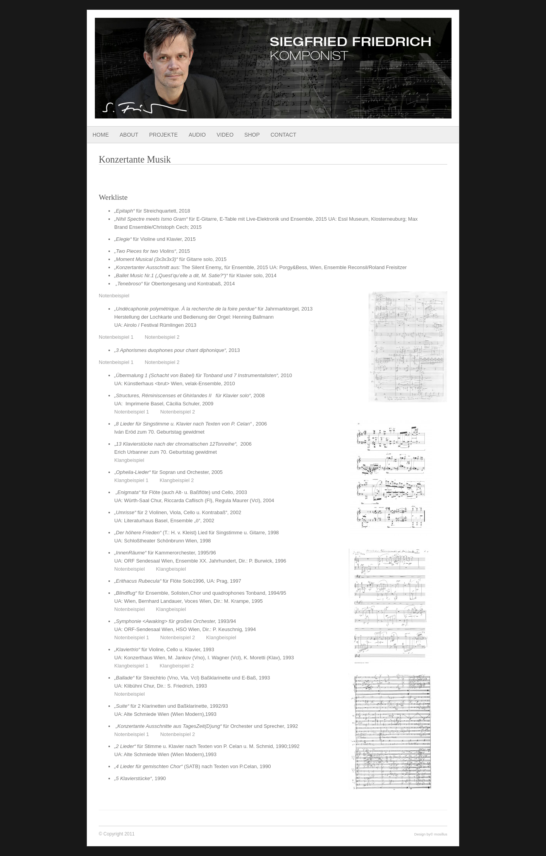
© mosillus (439, 834)
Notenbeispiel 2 (162, 337)
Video (225, 135)
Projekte (163, 135)
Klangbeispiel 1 (131, 480)
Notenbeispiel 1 (116, 337)
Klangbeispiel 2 (177, 480)
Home (101, 135)
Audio (197, 135)
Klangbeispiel (130, 460)
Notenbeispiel (114, 295)
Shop (252, 135)
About (129, 135)
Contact (284, 135)
